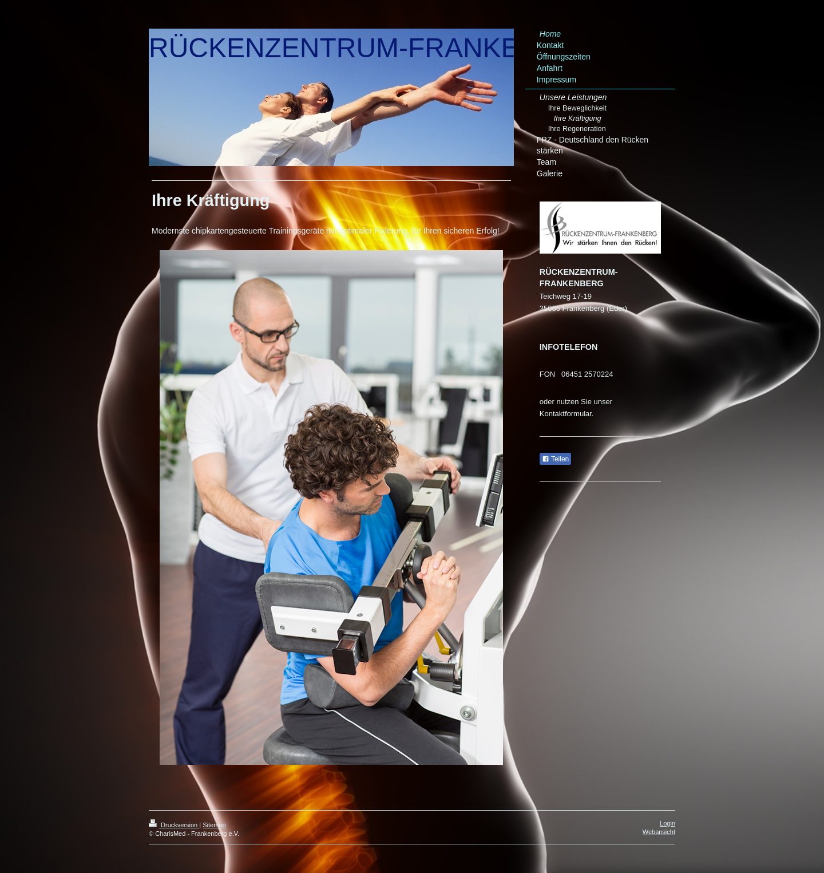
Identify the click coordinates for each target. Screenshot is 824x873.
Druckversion (174, 824)
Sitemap (214, 824)
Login (667, 823)
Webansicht (659, 831)
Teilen (555, 459)
